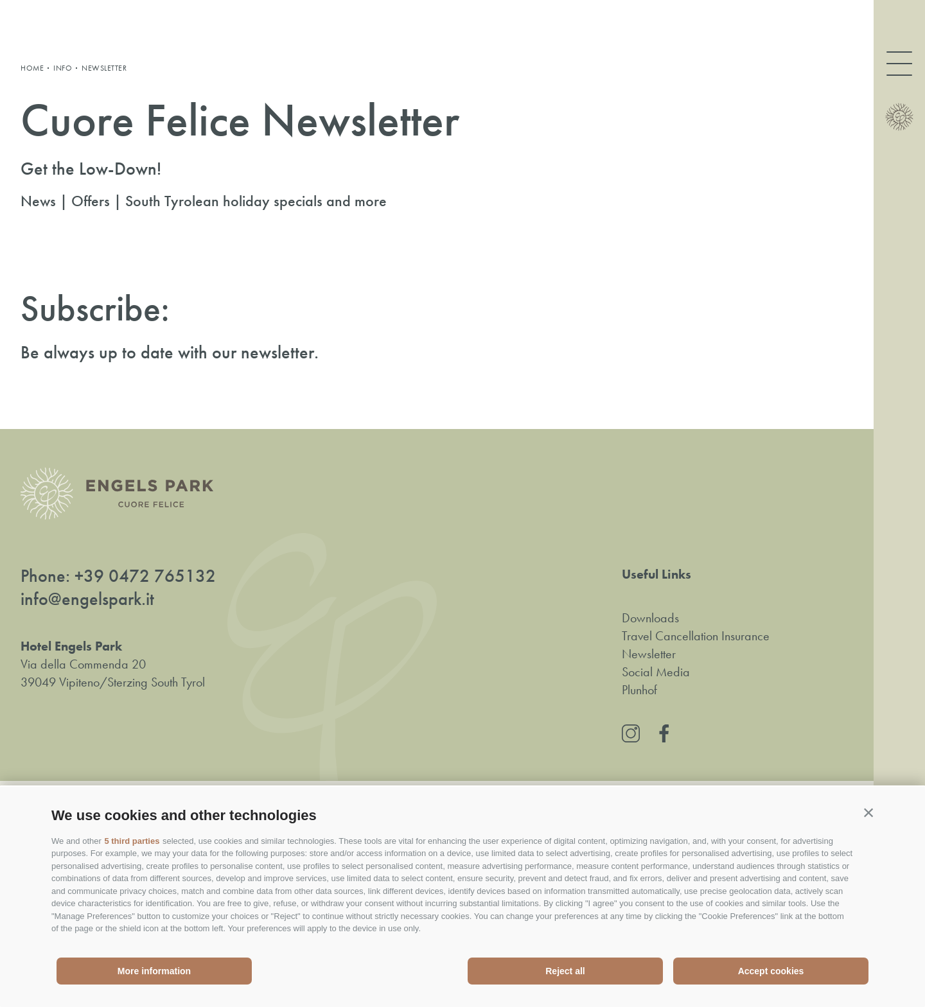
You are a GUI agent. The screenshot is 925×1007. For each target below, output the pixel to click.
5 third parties (131, 841)
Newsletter (649, 653)
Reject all (565, 971)
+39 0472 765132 (145, 576)
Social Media (656, 671)
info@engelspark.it (87, 599)
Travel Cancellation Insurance (696, 636)
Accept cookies (771, 971)
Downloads (650, 618)
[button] (868, 812)
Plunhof (639, 689)
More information (154, 971)
